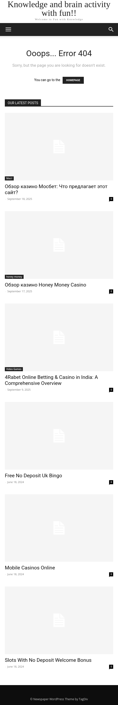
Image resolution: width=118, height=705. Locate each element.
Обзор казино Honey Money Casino (45, 285)
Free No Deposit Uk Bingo (33, 475)
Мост (9, 178)
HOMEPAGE (73, 80)
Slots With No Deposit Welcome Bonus (48, 660)
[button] (111, 29)
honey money (14, 276)
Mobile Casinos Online (30, 568)
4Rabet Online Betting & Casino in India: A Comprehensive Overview (51, 380)
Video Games (13, 369)
